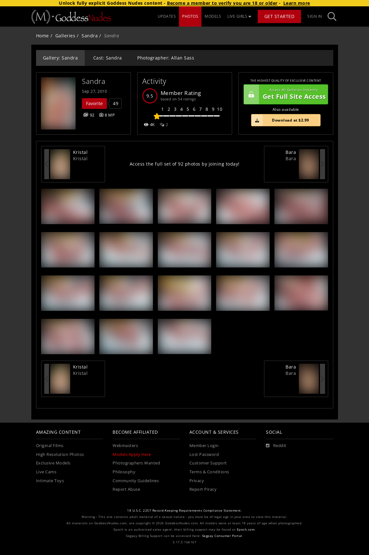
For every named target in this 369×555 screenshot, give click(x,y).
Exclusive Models (53, 463)
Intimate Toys (50, 480)
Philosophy (124, 472)
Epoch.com (246, 529)
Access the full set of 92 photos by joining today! (185, 164)
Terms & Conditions (209, 472)
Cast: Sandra (107, 58)
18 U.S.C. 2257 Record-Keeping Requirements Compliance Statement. (184, 510)
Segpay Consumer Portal (222, 536)
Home (42, 36)
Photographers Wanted (136, 463)
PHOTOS (190, 16)
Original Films (50, 445)
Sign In (314, 16)
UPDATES (167, 16)
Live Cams (46, 472)
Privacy (196, 480)
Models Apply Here (132, 454)
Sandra (90, 36)
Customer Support (208, 463)
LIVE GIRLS (239, 16)
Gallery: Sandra (60, 58)
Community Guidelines (136, 480)
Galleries (65, 36)
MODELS (213, 16)
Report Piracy (203, 489)
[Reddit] (276, 446)
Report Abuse (126, 489)
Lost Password (204, 454)
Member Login (204, 445)
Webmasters (125, 445)
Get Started (279, 16)
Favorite (94, 103)
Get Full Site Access (285, 94)
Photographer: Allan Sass (165, 58)
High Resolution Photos (60, 454)
